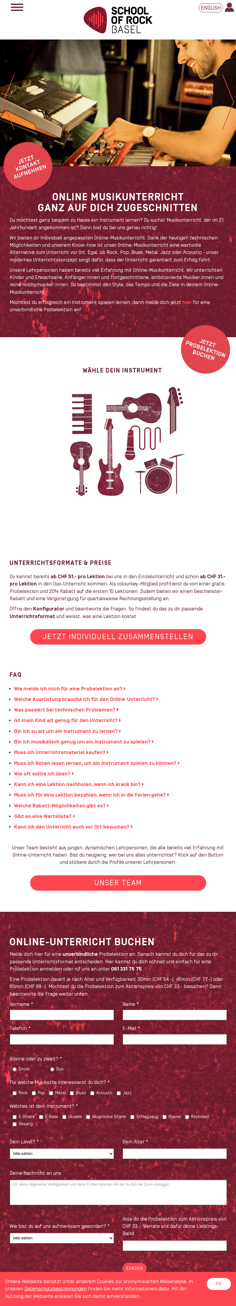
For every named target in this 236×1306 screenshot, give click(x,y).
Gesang (23, 1124)
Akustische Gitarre (106, 1116)
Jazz (124, 1093)
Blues (78, 1093)
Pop (38, 1093)
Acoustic (101, 1093)
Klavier (172, 1116)
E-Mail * (131, 1028)
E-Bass (48, 1116)
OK (219, 1284)
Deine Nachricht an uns (35, 1173)
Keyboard (197, 1116)
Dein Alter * (135, 1142)
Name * (131, 1004)
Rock (20, 1093)
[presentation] (55, 1267)
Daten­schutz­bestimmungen (55, 1289)
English (211, 8)
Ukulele (72, 1116)
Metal (57, 1093)
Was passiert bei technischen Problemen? (64, 710)
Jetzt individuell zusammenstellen (118, 636)
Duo (57, 1069)
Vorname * (21, 1004)
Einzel (21, 1069)
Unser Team (118, 883)
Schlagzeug (144, 1116)
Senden (134, 1268)
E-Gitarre (24, 1116)
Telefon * (20, 1028)
